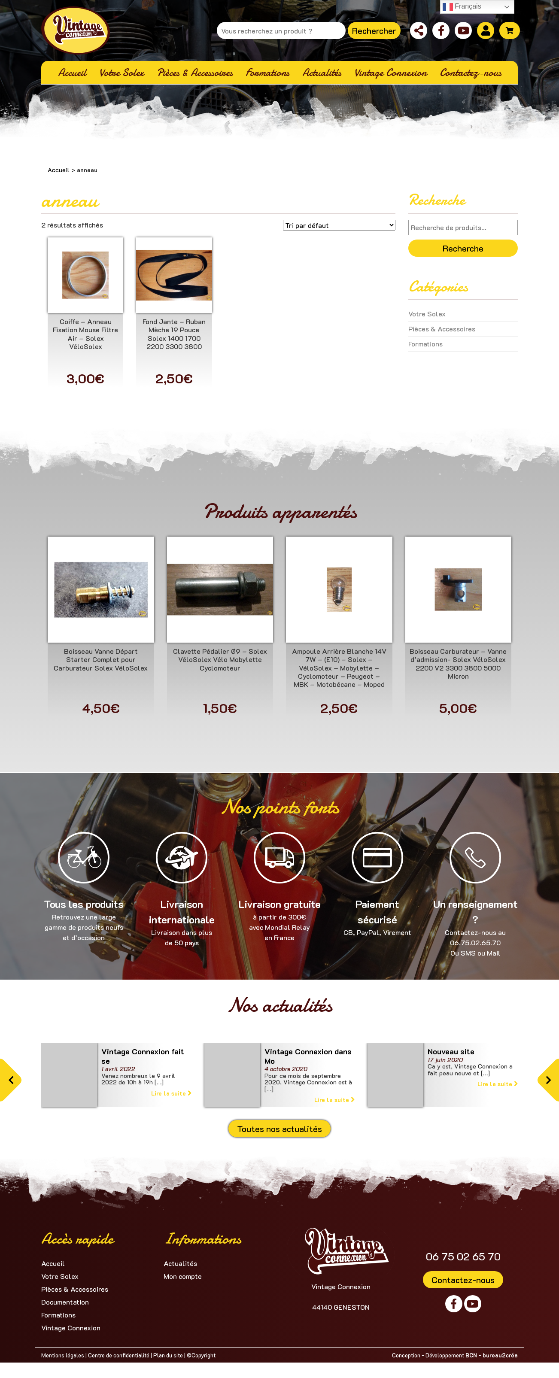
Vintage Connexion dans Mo (308, 1056)
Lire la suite (171, 1093)
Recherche (463, 248)
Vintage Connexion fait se (142, 1056)
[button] (10, 1080)
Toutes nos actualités (279, 1128)
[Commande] (339, 225)
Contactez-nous (463, 1279)
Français (462, 7)
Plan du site (168, 1355)
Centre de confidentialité (118, 1355)
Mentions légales (62, 1355)
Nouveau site (451, 1051)
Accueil (59, 170)
